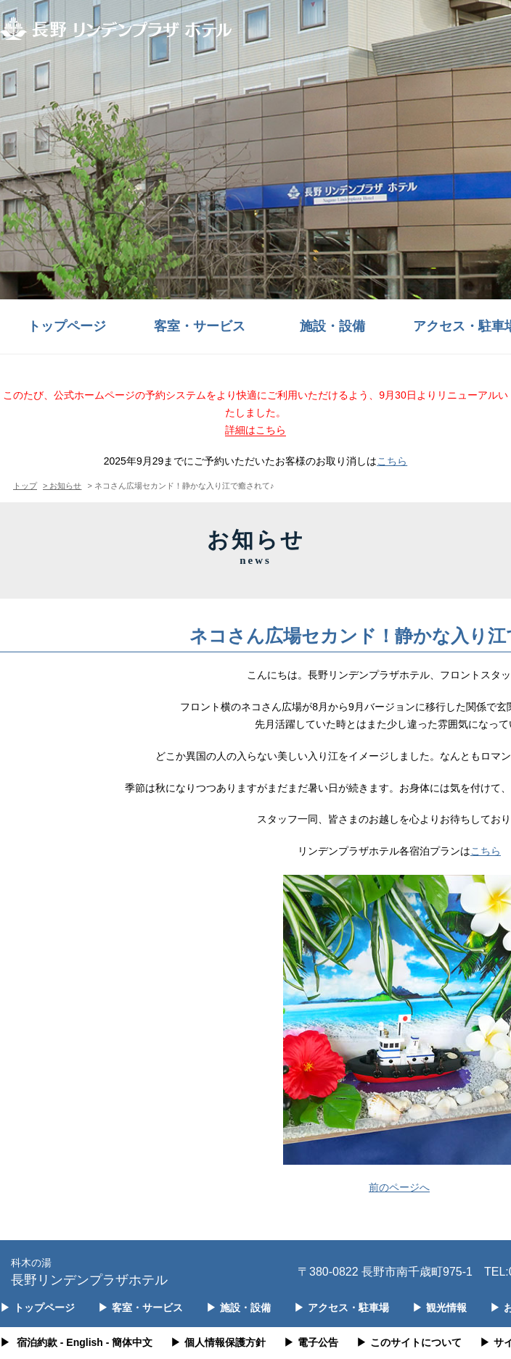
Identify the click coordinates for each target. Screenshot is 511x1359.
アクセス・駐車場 (341, 1307)
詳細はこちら (255, 430)
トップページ (67, 326)
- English (81, 1342)
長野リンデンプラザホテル (89, 1271)
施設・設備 (332, 326)
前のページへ (399, 1187)
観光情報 (439, 1307)
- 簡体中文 (129, 1342)
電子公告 (311, 1342)
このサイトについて (409, 1342)
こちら (392, 461)
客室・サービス (199, 326)
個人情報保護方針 (218, 1342)
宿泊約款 (37, 1342)
